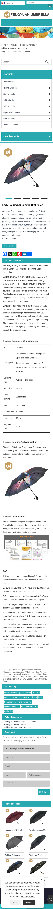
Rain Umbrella (9, 82)
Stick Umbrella (9, 94)
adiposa (33, 697)
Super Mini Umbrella (11, 112)
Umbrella (36, 693)
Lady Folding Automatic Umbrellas (15, 52)
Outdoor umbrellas (12, 706)
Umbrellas (8, 711)
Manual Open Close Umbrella (17, 697)
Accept (29, 902)
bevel (40, 697)
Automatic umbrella (29, 706)
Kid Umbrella (8, 100)
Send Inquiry (9, 246)
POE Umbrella (9, 118)
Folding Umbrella (27, 45)
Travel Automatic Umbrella (39, 830)
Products (13, 45)
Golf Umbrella (9, 106)
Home (3, 45)
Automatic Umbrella (14, 830)
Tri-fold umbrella (24, 702)
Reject (16, 902)
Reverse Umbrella (10, 125)
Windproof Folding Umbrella (39, 855)
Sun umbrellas (10, 702)
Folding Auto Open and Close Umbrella (20, 721)
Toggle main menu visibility (47, 22)
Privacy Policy (28, 896)
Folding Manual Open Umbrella (17, 693)
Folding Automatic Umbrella (13, 48)
